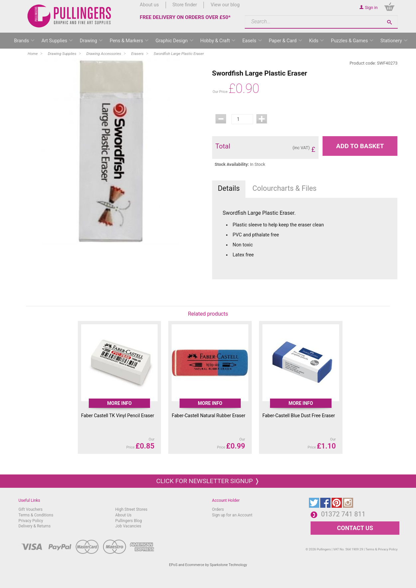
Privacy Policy (31, 520)
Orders (218, 509)
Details (229, 188)
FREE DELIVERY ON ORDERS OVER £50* (185, 17)
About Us (123, 515)
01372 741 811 (343, 514)
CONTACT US (355, 527)
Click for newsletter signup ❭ (208, 481)
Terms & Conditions (36, 515)
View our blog (224, 5)
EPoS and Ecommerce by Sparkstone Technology (208, 565)
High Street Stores (131, 509)
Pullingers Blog (128, 520)
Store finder (185, 5)
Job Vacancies (128, 526)
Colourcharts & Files (284, 188)
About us (149, 5)
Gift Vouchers (31, 509)
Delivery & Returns (35, 526)
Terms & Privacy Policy (381, 549)
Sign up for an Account (232, 515)
